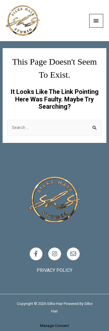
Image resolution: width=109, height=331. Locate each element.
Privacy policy (54, 270)
